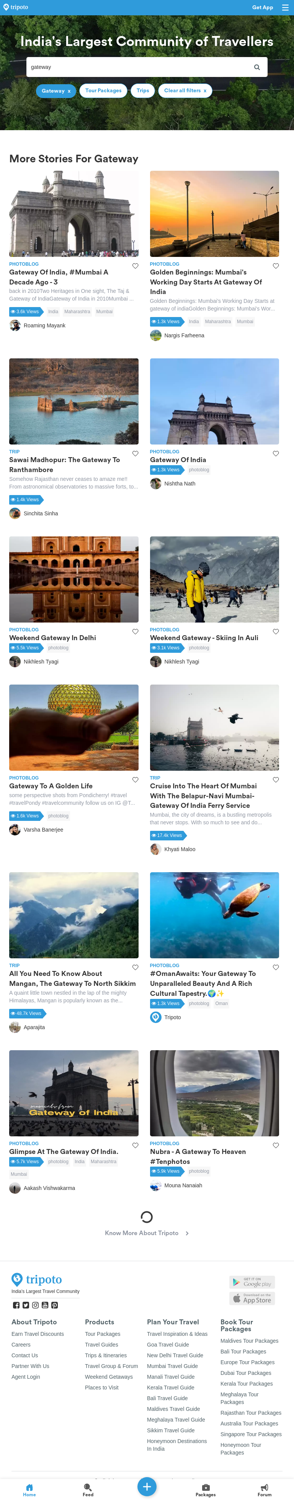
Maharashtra (77, 311)
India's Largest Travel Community (45, 1291)
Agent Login (25, 1377)
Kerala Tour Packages (246, 1384)
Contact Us (24, 1355)
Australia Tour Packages (249, 1423)
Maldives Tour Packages (249, 1341)
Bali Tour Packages (243, 1351)
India (53, 311)
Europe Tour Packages (247, 1362)
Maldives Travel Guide (173, 1409)
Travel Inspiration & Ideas (177, 1334)
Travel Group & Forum (111, 1366)
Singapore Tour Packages (251, 1434)
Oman (221, 1003)
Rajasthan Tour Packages (250, 1413)
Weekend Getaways (109, 1377)
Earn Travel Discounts (37, 1334)
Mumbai (104, 311)
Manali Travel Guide (171, 1377)
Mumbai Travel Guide (172, 1366)
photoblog (199, 469)
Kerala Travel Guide (170, 1387)
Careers (21, 1345)
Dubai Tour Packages (245, 1373)
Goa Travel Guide (168, 1345)
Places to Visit (102, 1387)
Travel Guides (101, 1345)
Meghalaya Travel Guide (176, 1420)
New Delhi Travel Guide (175, 1355)
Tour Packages (103, 1334)
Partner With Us (30, 1366)
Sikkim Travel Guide (170, 1430)
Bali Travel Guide (167, 1398)
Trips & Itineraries (106, 1355)
